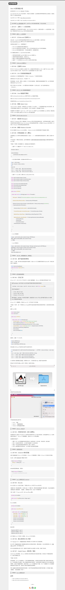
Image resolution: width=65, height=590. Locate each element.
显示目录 (22, 11)
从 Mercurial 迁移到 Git (21, 63)
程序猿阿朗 (13, 3)
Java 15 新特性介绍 (20, 572)
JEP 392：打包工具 (20, 428)
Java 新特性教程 (20, 23)
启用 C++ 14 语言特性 (21, 34)
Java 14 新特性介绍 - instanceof (22, 479)
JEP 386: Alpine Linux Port (21, 115)
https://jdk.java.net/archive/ (25, 17)
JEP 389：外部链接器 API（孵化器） (24, 255)
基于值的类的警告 (20, 273)
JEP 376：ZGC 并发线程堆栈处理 (23, 90)
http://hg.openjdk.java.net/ (15, 41)
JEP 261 (14, 541)
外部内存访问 (19, 449)
